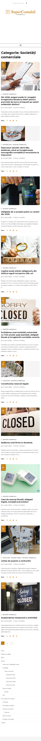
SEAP (2, 657)
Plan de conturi (7, 715)
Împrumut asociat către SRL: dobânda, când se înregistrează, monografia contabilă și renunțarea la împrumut (20, 151)
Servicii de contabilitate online (11, 664)
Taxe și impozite (8, 671)
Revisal (6, 691)
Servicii (3, 661)
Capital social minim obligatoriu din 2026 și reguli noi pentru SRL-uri (19, 272)
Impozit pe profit (10, 678)
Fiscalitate (6, 380)
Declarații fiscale (10, 674)
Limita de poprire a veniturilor (16, 561)
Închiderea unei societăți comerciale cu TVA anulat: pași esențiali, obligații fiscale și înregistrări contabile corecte (20, 334)
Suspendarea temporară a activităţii (19, 618)
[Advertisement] (20, 31)
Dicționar (6, 712)
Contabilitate (7, 144)
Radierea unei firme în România (16, 443)
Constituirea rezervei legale (15, 384)
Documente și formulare (7, 698)
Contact (3, 722)
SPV (4, 695)
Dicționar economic (8, 709)
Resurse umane (16, 557)
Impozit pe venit (10, 685)
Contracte (5, 702)
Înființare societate (6, 654)
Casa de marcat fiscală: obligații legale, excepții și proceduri (17, 500)
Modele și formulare (8, 719)
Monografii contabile (8, 705)
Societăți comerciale (9, 94)
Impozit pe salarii (10, 681)
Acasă (2, 650)
